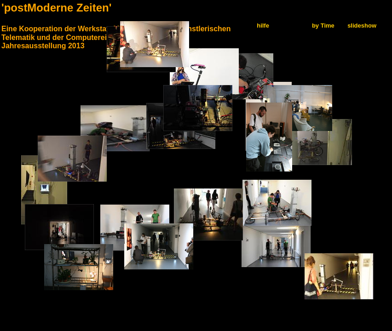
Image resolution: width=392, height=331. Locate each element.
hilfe (263, 25)
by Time (323, 25)
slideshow (361, 25)
